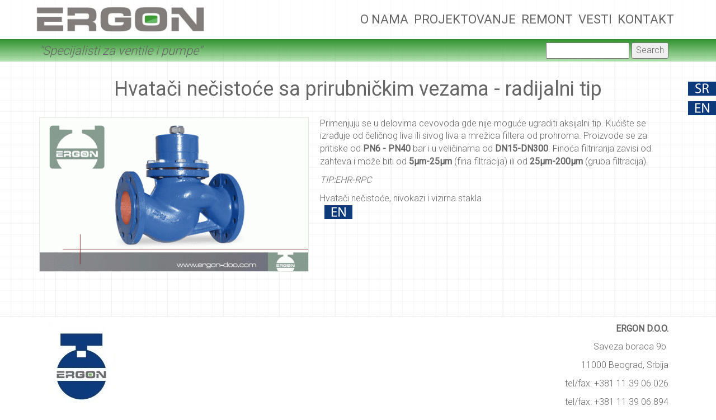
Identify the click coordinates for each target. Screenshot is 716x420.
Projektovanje (465, 19)
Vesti (595, 19)
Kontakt (646, 19)
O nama (384, 19)
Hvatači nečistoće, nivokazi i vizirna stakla (401, 198)
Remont (547, 19)
